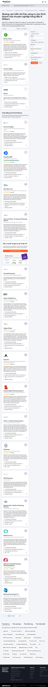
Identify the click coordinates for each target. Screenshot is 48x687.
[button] (25, 29)
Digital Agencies (9, 10)
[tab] (6, 624)
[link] (43, 2)
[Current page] (17, 616)
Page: (13, 615)
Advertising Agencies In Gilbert (31, 10)
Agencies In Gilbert (19, 10)
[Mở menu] (45, 2)
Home (3, 10)
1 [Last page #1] (20, 615)
